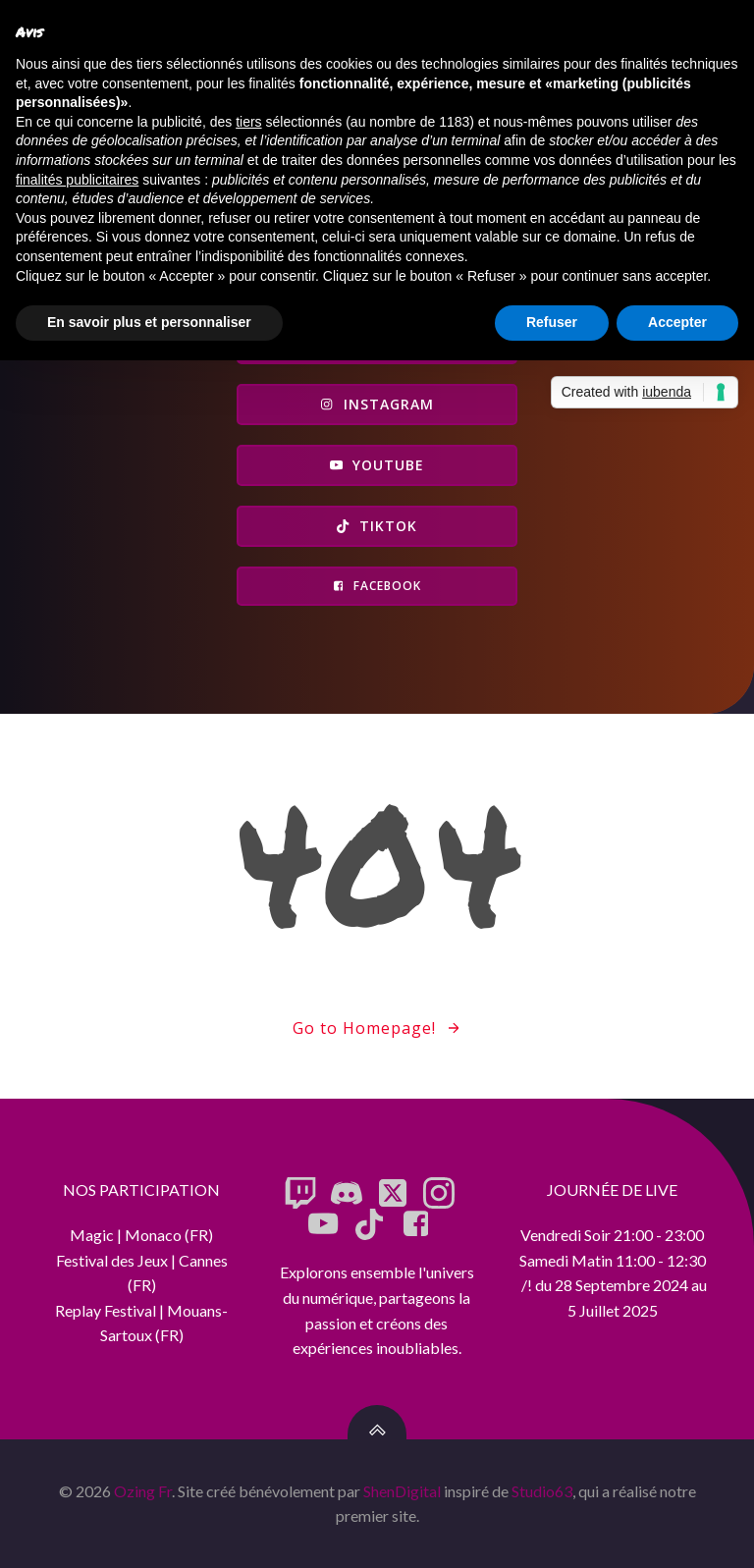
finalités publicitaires (77, 180)
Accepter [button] (677, 322)
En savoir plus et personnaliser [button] (149, 322)
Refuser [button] (551, 322)
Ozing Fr (143, 1491)
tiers (248, 122)
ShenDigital (402, 1491)
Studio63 (542, 1491)
